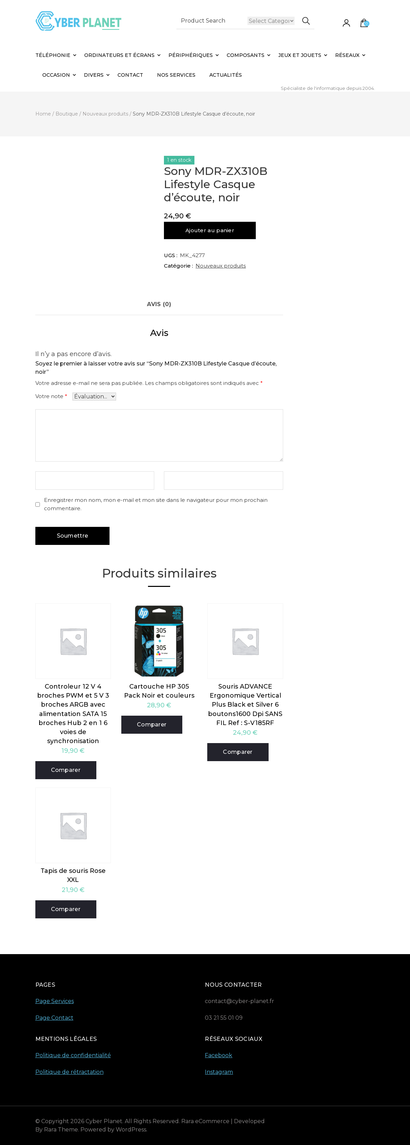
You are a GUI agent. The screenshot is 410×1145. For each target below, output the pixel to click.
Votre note (51, 396)
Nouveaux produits (220, 265)
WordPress (131, 1129)
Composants (245, 55)
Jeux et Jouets (299, 55)
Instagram (219, 1072)
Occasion (56, 75)
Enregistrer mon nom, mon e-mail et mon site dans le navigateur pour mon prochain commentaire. (156, 504)
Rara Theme (61, 1129)
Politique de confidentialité (73, 1055)
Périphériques (190, 55)
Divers (94, 75)
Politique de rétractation (69, 1072)
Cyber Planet (104, 1121)
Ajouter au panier (209, 230)
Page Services (54, 1001)
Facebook (218, 1055)
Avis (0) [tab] (159, 304)
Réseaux (347, 55)
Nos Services (176, 75)
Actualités (225, 75)
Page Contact (54, 1017)
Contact (130, 75)
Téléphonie (52, 55)
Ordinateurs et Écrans (119, 55)
